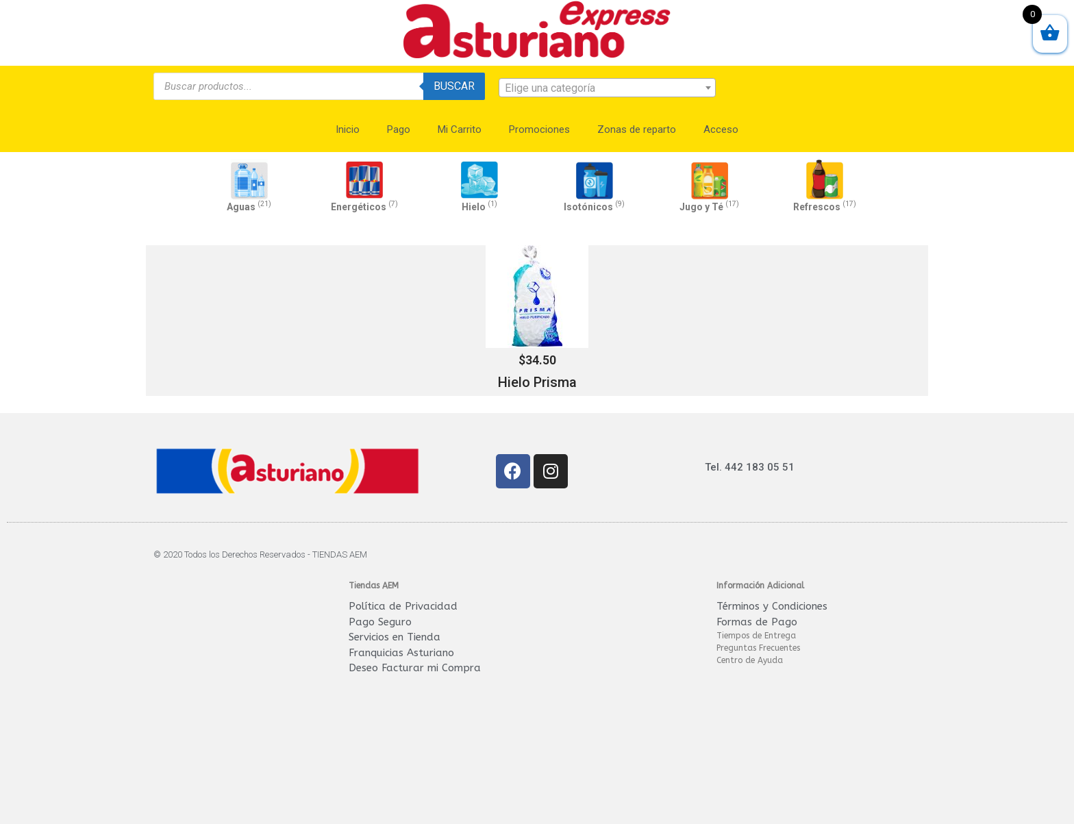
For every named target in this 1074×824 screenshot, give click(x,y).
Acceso (720, 129)
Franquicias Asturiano (401, 653)
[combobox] (607, 87)
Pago (398, 129)
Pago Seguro (380, 622)
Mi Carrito (460, 129)
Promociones (539, 129)
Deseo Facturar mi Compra (415, 668)
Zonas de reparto (636, 129)
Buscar (454, 85)
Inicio (348, 129)
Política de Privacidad (403, 606)
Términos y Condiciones (771, 606)
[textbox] (607, 88)
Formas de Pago (756, 622)
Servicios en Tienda (394, 637)
